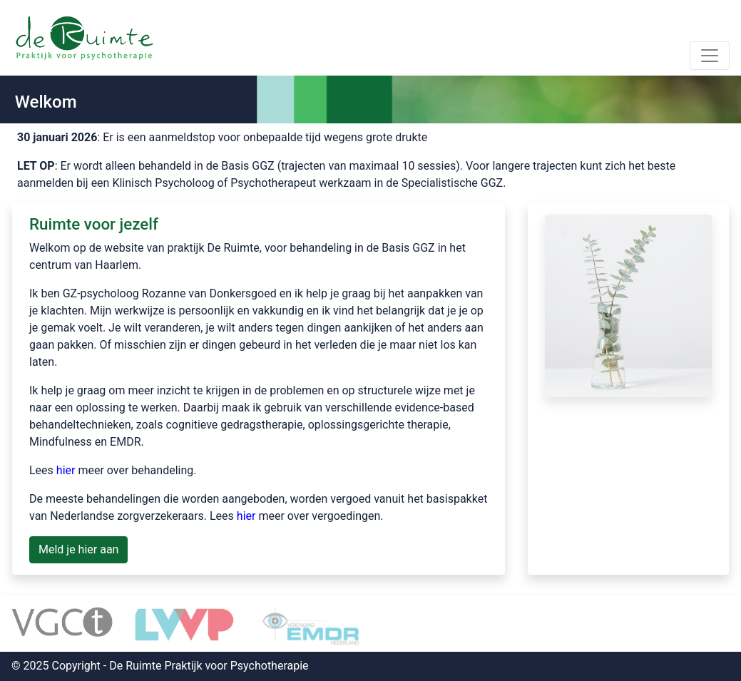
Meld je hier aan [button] (78, 549)
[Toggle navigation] (710, 55)
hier (66, 470)
